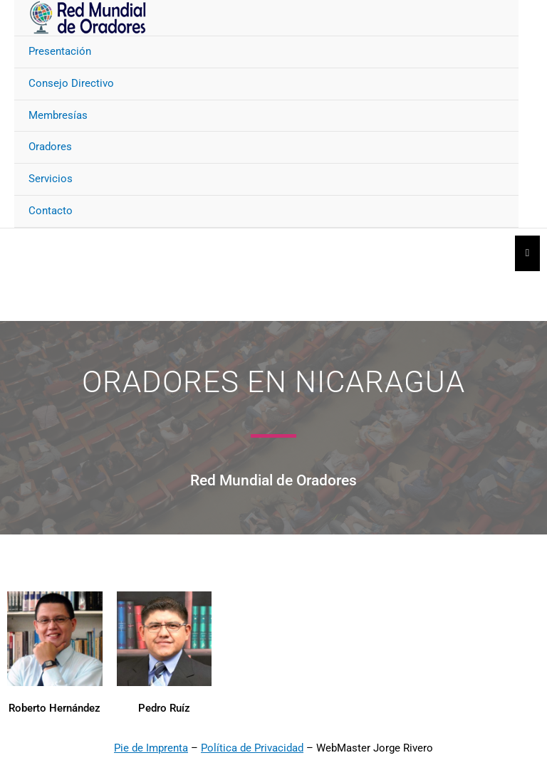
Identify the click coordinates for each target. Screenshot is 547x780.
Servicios (50, 178)
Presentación (59, 51)
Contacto (50, 210)
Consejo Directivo (71, 83)
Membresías (58, 115)
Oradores (50, 146)
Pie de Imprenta (151, 748)
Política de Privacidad (252, 748)
